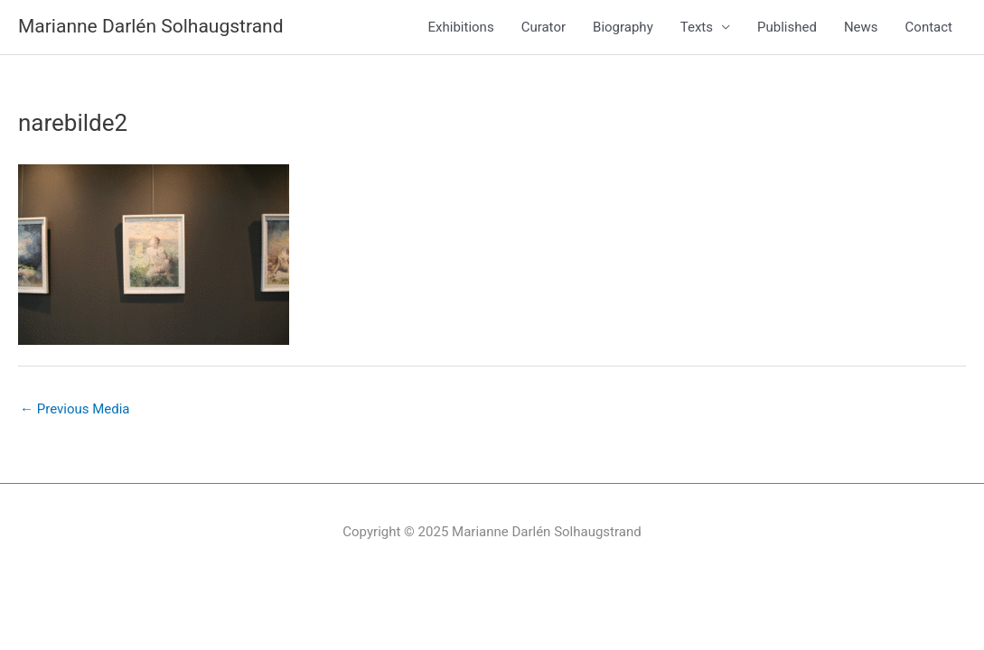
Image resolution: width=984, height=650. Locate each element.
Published (787, 27)
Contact (928, 27)
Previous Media (75, 409)
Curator (543, 27)
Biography (623, 27)
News (861, 27)
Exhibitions (461, 27)
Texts (696, 27)
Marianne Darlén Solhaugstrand (151, 26)
